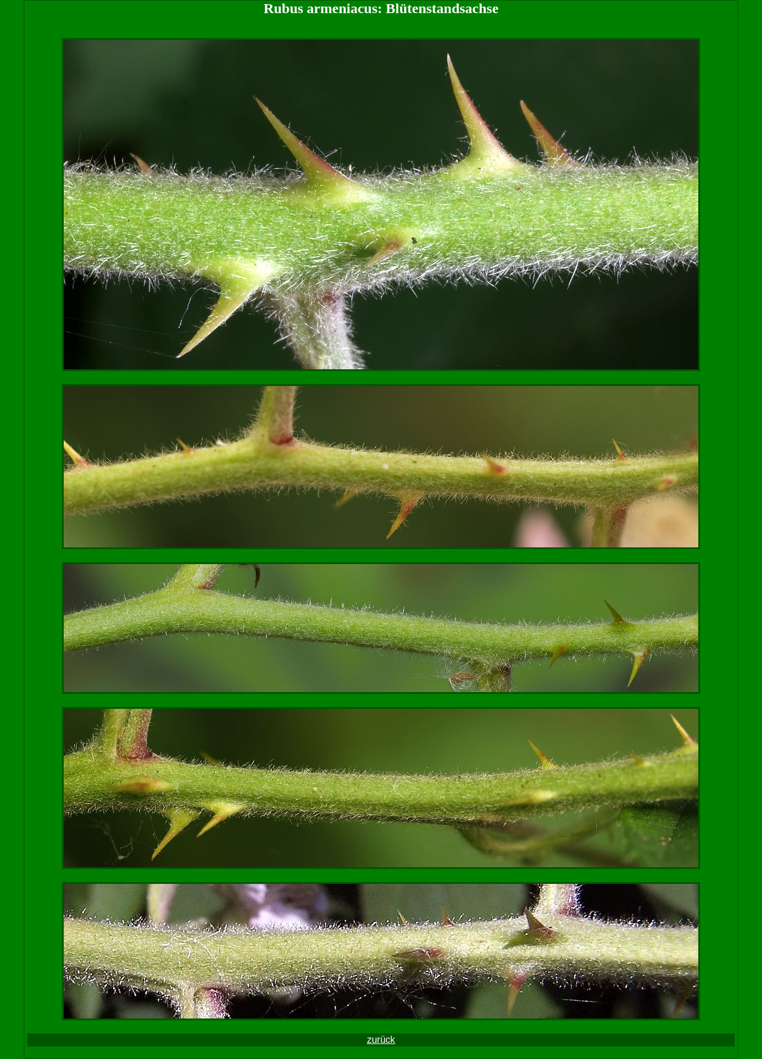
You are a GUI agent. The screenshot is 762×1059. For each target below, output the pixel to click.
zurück (381, 1040)
